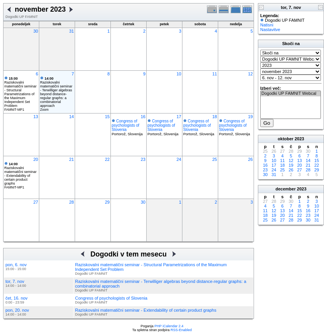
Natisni (266, 25)
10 (179, 74)
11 (214, 74)
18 (214, 116)
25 (214, 159)
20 (35, 159)
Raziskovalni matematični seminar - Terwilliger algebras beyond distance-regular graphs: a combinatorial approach (56, 92)
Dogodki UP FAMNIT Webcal (290, 93)
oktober (285, 138)
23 (143, 159)
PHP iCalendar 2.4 (168, 326)
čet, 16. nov (16, 298)
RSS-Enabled (181, 330)
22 (107, 159)
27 (35, 202)
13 (35, 116)
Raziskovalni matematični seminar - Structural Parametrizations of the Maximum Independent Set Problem (20, 92)
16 (143, 116)
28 (71, 202)
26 (250, 159)
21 (71, 159)
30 (35, 31)
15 (107, 116)
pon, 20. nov (17, 310)
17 (179, 116)
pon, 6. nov (15, 264)
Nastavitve (270, 29)
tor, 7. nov (14, 281)
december (285, 189)
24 (179, 159)
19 (250, 116)
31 (71, 31)
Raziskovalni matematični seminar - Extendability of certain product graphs (20, 173)
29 (107, 202)
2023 (299, 138)
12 (250, 74)
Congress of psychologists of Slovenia (125, 125)
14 (71, 116)
